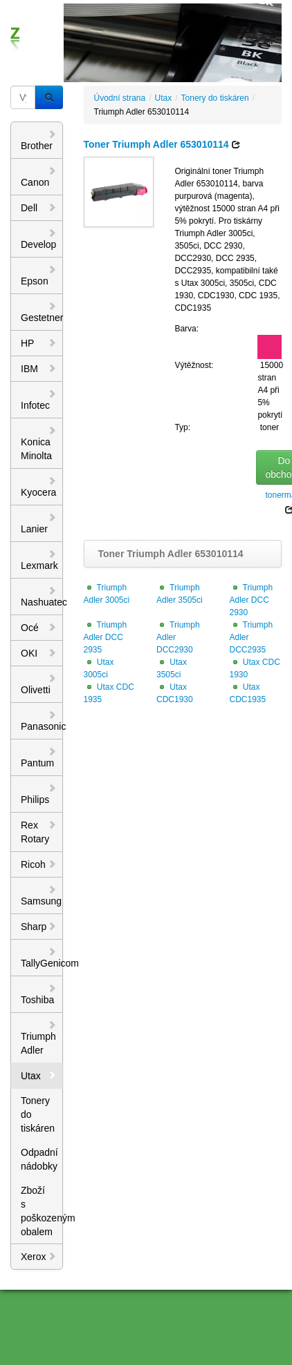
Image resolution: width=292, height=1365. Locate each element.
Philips (39, 794)
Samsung (41, 895)
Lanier (39, 523)
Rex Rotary (39, 832)
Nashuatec (42, 596)
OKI (39, 653)
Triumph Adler (39, 1038)
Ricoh (39, 864)
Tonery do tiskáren (38, 1114)
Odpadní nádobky (39, 1159)
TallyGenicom (42, 958)
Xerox (39, 1256)
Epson (39, 275)
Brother (39, 140)
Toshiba (39, 994)
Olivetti (39, 684)
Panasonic (42, 721)
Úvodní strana (120, 98)
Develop (39, 239)
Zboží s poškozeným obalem (42, 1211)
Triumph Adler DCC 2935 (105, 637)
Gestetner (42, 312)
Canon (39, 177)
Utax (39, 1075)
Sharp (39, 926)
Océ (39, 627)
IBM (39, 368)
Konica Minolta (39, 443)
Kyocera (39, 487)
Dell (39, 207)
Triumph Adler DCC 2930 (251, 600)
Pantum (39, 757)
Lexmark (39, 560)
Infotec (39, 400)
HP (39, 343)
